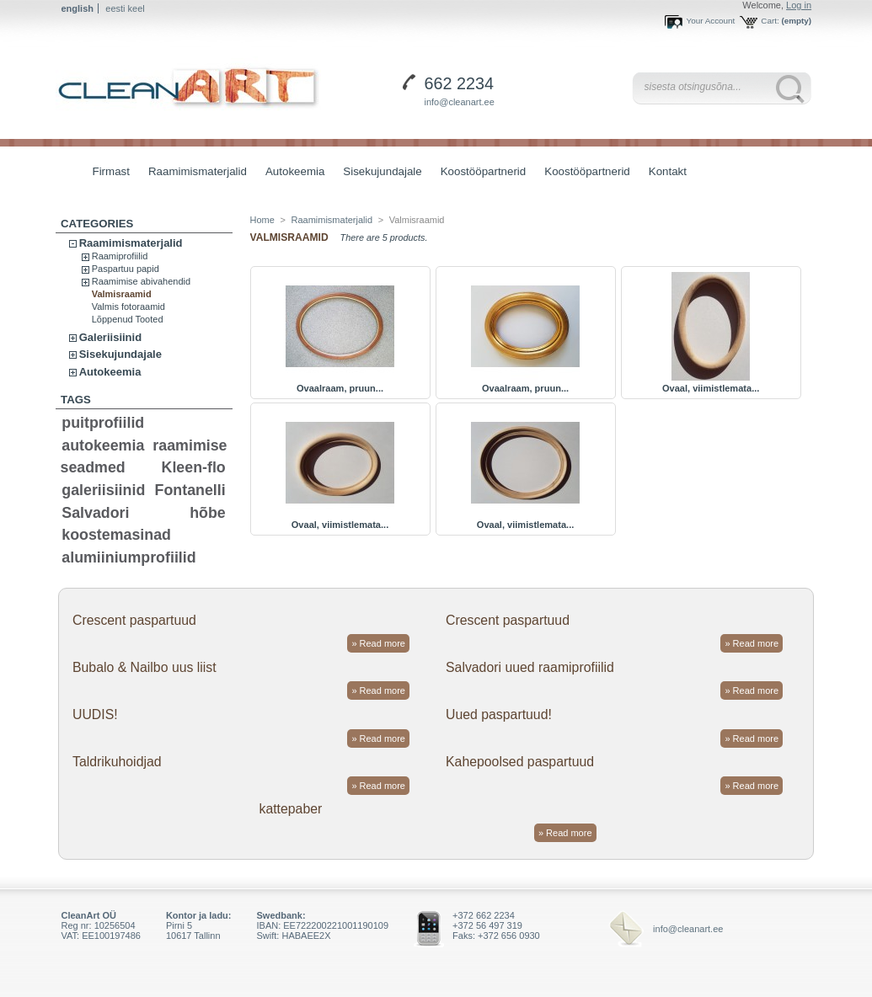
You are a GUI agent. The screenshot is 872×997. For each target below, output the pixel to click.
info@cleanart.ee (460, 102)
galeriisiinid (103, 490)
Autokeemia (290, 173)
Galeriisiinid (110, 337)
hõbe (208, 512)
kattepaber (291, 809)
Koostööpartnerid (484, 171)
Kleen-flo (194, 467)
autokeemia (103, 445)
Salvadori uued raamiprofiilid (530, 667)
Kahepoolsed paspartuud (520, 761)
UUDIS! (95, 714)
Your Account (710, 20)
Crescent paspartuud (134, 620)
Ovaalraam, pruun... (340, 388)
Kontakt (668, 171)
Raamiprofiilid (120, 256)
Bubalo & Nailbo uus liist (144, 667)
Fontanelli (190, 490)
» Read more (378, 643)
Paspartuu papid (125, 269)
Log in (798, 5)
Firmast (111, 171)
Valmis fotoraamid (128, 306)
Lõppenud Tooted (127, 319)
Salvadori (95, 512)
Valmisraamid (122, 294)
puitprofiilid (103, 422)
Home (262, 220)
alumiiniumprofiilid (128, 557)
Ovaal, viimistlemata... (710, 388)
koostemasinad (116, 534)
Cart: (769, 20)
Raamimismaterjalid (193, 173)
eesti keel (124, 8)
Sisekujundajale (377, 173)
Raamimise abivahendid (141, 281)
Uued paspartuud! (499, 714)
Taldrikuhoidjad (117, 761)
